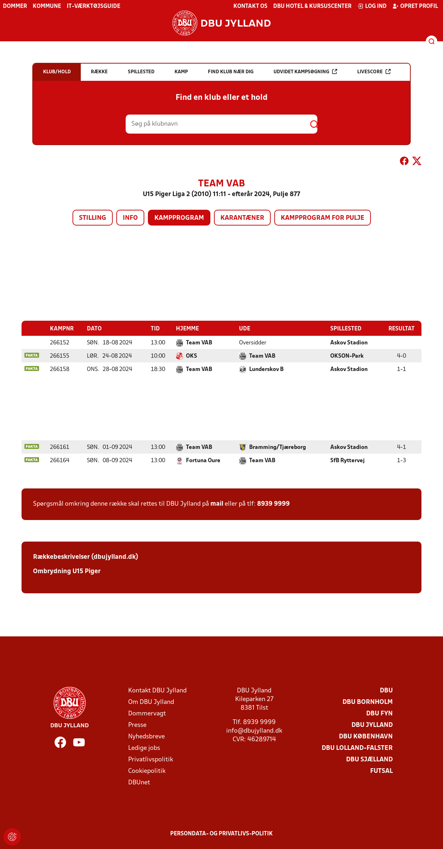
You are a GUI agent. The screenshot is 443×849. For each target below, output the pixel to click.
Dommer (15, 6)
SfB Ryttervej (347, 460)
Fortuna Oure (203, 460)
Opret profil (415, 6)
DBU (386, 690)
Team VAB (199, 342)
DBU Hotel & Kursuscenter (312, 6)
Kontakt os (250, 6)
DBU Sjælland (369, 759)
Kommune (47, 6)
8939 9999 (273, 504)
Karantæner (242, 218)
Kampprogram (179, 218)
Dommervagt (147, 713)
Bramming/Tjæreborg (277, 447)
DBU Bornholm (367, 702)
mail (216, 504)
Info (130, 218)
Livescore (374, 71)
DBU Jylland (372, 725)
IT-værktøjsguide (93, 6)
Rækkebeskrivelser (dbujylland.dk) (85, 557)
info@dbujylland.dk (254, 731)
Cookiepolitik (146, 771)
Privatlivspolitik (150, 759)
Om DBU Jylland (151, 702)
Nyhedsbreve (146, 736)
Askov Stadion (349, 342)
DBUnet (139, 782)
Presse (137, 725)
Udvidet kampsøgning (305, 71)
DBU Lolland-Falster (357, 748)
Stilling (92, 218)
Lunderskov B (266, 369)
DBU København (366, 736)
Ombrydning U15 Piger (67, 571)
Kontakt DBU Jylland (157, 690)
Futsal (381, 771)
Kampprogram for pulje (322, 218)
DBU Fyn (379, 713)
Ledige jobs (144, 748)
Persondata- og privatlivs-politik (221, 833)
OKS (191, 355)
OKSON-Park (347, 355)
